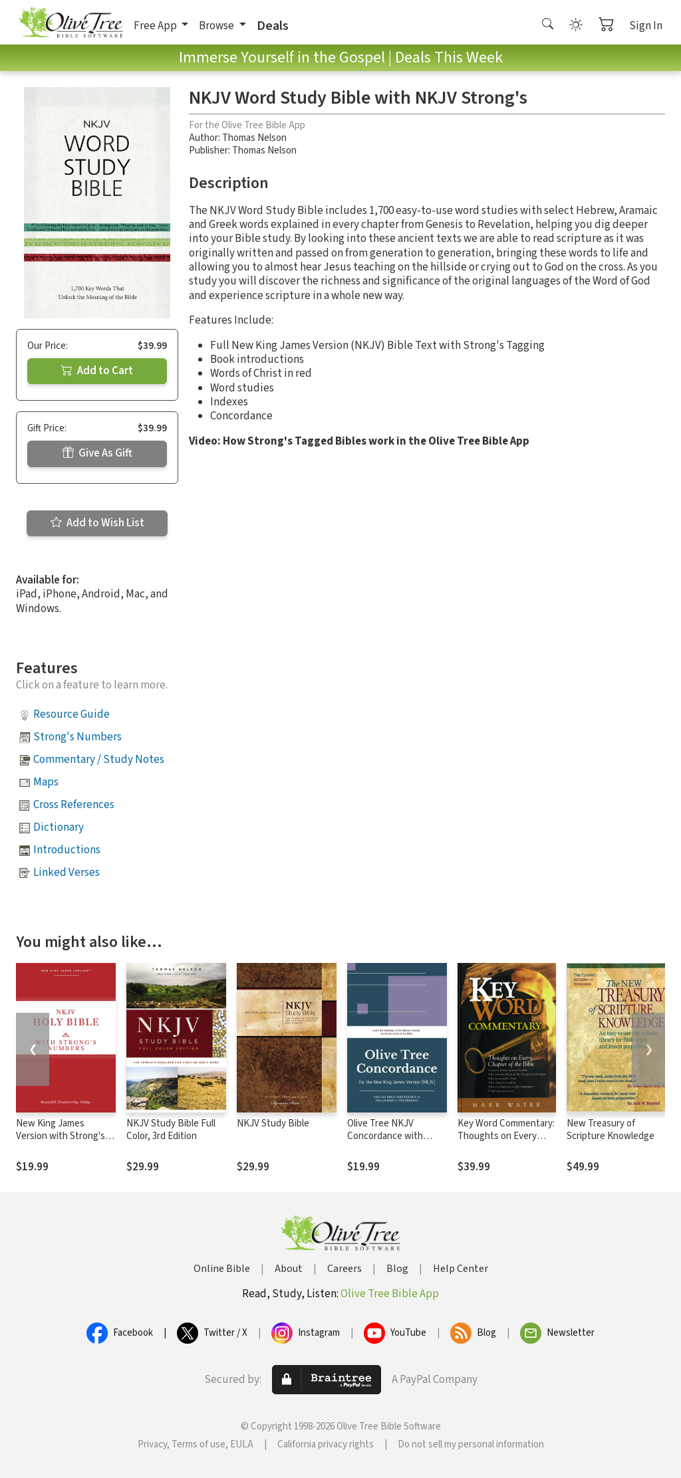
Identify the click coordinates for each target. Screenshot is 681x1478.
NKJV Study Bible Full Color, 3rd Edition (170, 1129)
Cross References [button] (73, 805)
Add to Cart (97, 371)
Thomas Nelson (254, 138)
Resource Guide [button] (71, 714)
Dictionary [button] (58, 827)
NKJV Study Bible (273, 1123)
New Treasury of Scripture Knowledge (610, 1129)
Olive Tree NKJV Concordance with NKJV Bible (385, 1136)
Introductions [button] (66, 850)
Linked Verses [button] (66, 873)
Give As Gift (97, 453)
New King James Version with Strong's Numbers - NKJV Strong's (60, 1142)
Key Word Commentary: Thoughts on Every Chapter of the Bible (506, 1136)
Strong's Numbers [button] (77, 737)
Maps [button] (46, 782)
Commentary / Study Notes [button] (98, 760)
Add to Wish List (97, 523)
